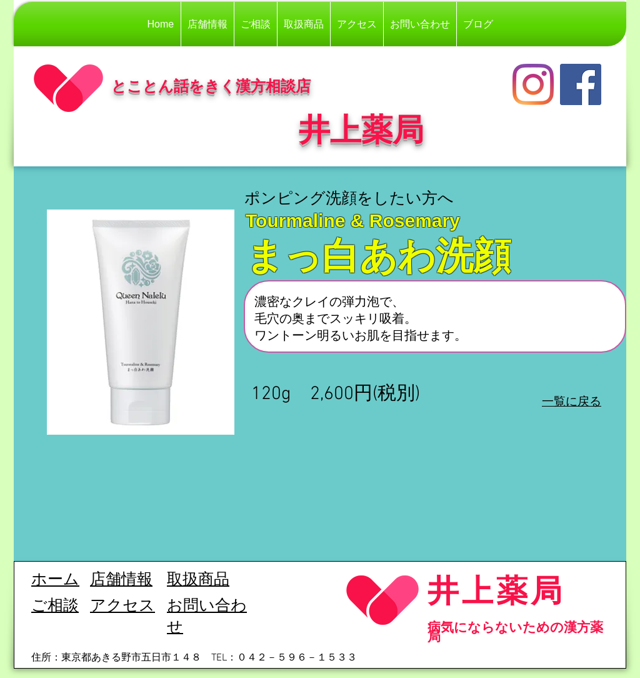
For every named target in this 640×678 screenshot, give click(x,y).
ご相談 (55, 606)
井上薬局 (496, 590)
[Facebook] (580, 84)
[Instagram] (533, 84)
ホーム (55, 580)
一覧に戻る (571, 401)
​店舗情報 (121, 580)
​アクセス (122, 606)
